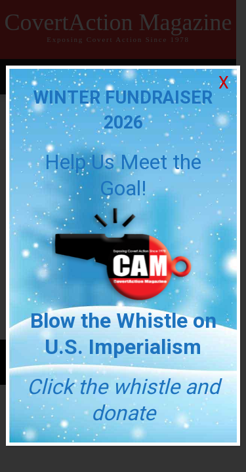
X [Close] (223, 82)
